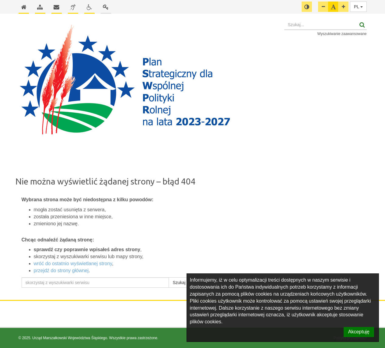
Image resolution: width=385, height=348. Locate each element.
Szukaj (179, 282)
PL (358, 6)
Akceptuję (358, 331)
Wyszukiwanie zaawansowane (342, 34)
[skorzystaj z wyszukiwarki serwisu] (95, 282)
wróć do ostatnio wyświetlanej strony (73, 263)
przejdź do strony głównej (61, 270)
